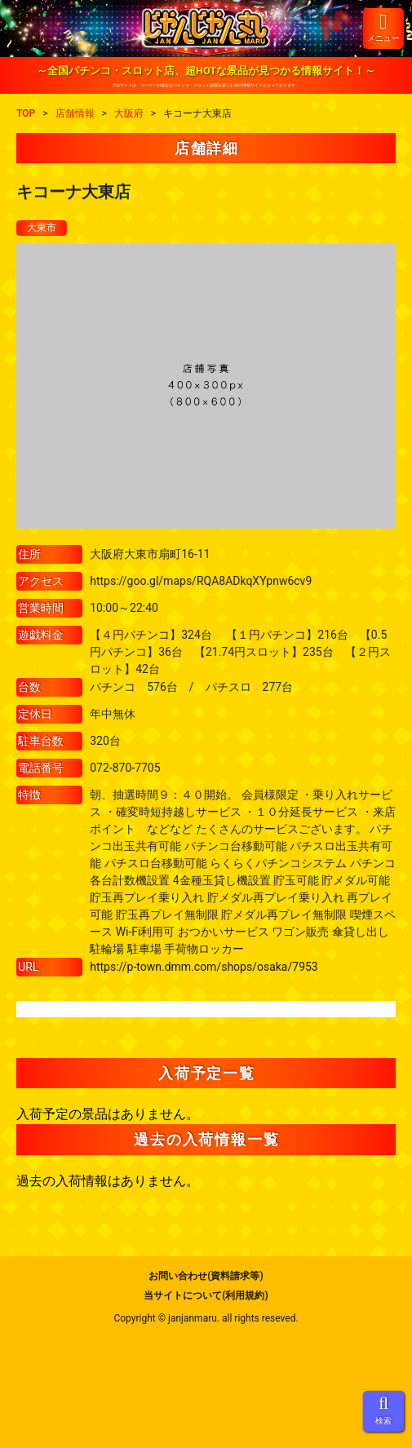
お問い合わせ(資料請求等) (205, 1276)
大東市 (41, 227)
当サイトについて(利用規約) (206, 1295)
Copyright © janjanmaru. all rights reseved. (205, 1318)
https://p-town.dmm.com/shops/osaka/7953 (204, 966)
